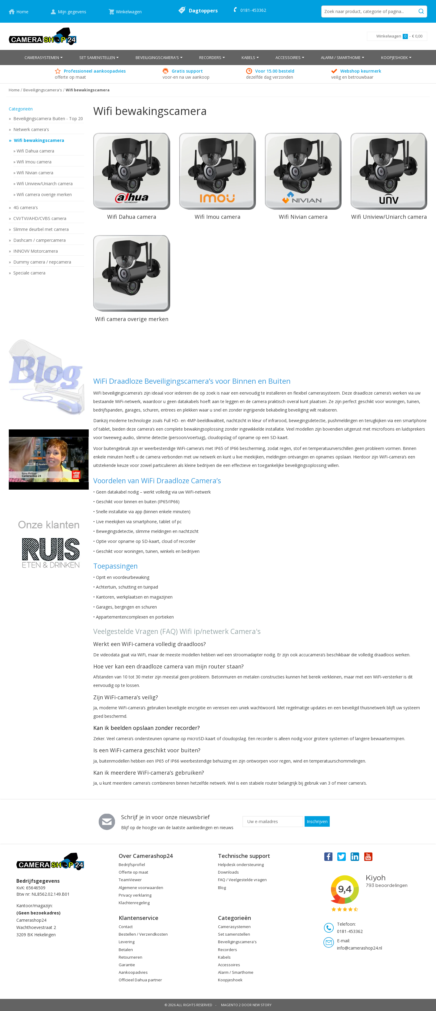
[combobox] (374, 11)
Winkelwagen (129, 12)
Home (22, 12)
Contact (126, 926)
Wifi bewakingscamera (38, 140)
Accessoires (229, 964)
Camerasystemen (234, 926)
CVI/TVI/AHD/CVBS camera (39, 218)
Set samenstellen (234, 934)
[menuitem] (44, 57)
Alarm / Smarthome (235, 972)
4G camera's (25, 207)
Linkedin (355, 856)
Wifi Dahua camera (35, 151)
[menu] (218, 57)
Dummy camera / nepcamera (41, 262)
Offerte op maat (133, 872)
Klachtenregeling (134, 902)
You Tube (368, 856)
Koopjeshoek (230, 980)
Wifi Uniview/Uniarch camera (45, 183)
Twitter (341, 856)
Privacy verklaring (135, 895)
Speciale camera (28, 273)
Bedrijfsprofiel (132, 864)
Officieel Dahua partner (140, 980)
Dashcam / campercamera (39, 240)
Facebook (327, 856)
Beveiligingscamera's (237, 941)
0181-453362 (253, 10)
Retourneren (130, 957)
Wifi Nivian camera (35, 173)
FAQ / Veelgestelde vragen (242, 879)
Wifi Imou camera (34, 162)
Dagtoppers (203, 10)
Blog (222, 887)
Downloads (228, 872)
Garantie (127, 964)
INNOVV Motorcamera (35, 251)
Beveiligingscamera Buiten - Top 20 (47, 118)
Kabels (224, 957)
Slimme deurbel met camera (40, 229)
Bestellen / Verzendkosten (143, 934)
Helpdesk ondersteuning (241, 864)
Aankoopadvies (133, 972)
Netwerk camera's (30, 129)
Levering (126, 941)
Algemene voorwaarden (141, 887)
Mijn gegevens (72, 12)
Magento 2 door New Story (246, 1005)
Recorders (227, 949)
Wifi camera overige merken (44, 194)
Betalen (126, 949)
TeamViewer (130, 879)
